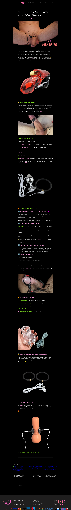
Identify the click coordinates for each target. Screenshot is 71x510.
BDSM (31, 452)
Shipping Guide (36, 504)
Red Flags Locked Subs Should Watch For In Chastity (35, 476)
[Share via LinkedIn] (23, 455)
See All (57, 464)
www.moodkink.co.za (17, 501)
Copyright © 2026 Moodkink (18, 504)
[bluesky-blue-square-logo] (58, 509)
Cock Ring (34, 452)
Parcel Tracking (36, 501)
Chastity (27, 452)
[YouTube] (67, 509)
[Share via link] (25, 455)
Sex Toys (19, 452)
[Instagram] (62, 509)
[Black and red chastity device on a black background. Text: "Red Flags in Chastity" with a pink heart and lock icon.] (35, 470)
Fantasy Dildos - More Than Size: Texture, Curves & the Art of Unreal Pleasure (50, 476)
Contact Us (35, 500)
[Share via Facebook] (18, 455)
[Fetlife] (60, 509)
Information (23, 452)
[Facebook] (65, 509)
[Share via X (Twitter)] (20, 455)
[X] (56, 509)
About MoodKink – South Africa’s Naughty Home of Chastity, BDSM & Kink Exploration (19, 476)
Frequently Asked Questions (39, 503)
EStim (38, 452)
